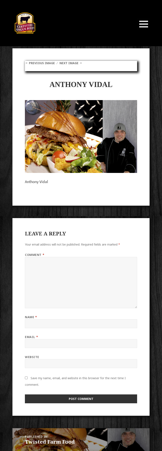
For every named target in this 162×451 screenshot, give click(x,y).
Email (31, 337)
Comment (34, 255)
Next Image (68, 63)
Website (32, 357)
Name (31, 317)
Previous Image (42, 63)
